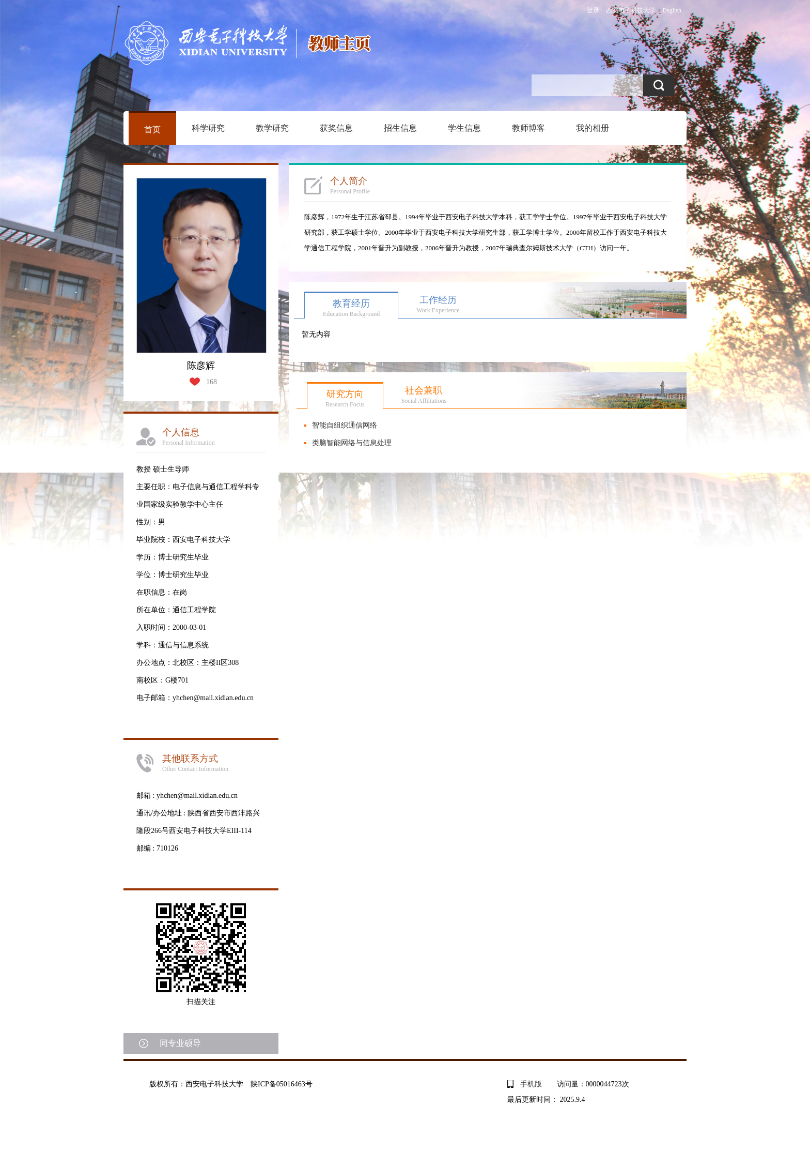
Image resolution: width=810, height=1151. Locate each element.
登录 (593, 10)
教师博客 (528, 128)
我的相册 (592, 128)
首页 (152, 129)
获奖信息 (336, 128)
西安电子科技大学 (631, 10)
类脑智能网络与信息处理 (352, 443)
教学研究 (272, 128)
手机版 (531, 1084)
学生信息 (464, 128)
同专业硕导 (180, 1043)
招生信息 (400, 128)
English (671, 10)
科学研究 (208, 128)
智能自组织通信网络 (344, 425)
